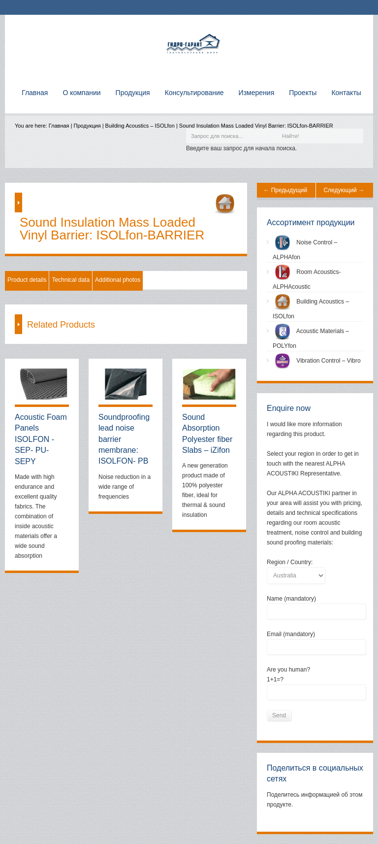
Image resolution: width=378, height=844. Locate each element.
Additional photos (117, 279)
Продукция (87, 126)
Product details (26, 279)
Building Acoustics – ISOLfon (140, 126)
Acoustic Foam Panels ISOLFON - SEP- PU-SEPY (41, 439)
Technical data (71, 279)
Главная (59, 126)
